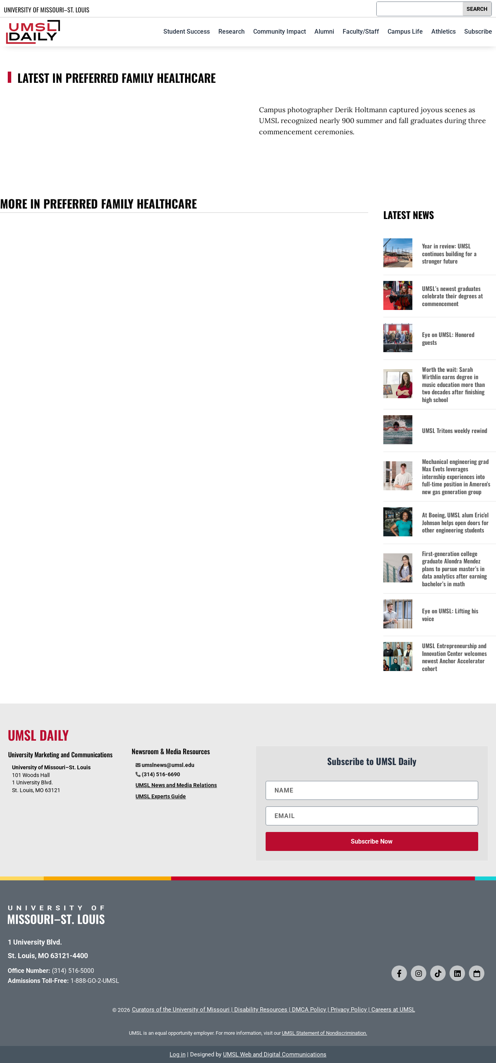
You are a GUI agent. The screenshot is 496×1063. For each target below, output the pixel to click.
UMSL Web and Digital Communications (274, 1054)
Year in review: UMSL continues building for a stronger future (449, 253)
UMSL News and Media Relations (176, 785)
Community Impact (279, 31)
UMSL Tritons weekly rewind (454, 431)
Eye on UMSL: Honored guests (448, 338)
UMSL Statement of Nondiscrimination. (324, 1033)
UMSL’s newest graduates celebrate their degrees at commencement (452, 296)
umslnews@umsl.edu (168, 765)
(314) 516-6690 (161, 774)
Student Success (186, 31)
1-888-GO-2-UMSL (94, 980)
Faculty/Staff (361, 31)
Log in (177, 1054)
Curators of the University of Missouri (181, 1009)
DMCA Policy (309, 1009)
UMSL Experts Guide (161, 796)
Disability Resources (260, 1009)
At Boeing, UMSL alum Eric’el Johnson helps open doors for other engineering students (455, 522)
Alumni (324, 31)
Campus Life (405, 31)
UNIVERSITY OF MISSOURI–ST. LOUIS (46, 9)
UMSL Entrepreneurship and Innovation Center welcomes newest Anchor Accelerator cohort (454, 657)
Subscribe (478, 31)
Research (231, 31)
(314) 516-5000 (73, 970)
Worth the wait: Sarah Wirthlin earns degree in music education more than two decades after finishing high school (453, 385)
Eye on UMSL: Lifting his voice (450, 614)
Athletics (443, 31)
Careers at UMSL (393, 1009)
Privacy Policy (349, 1009)
